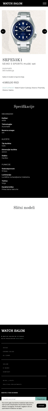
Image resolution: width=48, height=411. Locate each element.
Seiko (5, 347)
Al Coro (6, 355)
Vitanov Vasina (7, 90)
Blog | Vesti (8, 380)
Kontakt (6, 371)
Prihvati (41, 405)
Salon (5, 364)
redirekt (20, 338)
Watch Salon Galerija (23, 88)
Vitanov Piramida (38, 88)
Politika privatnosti (12, 384)
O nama (6, 368)
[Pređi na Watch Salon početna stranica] (12, 3)
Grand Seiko (8, 351)
